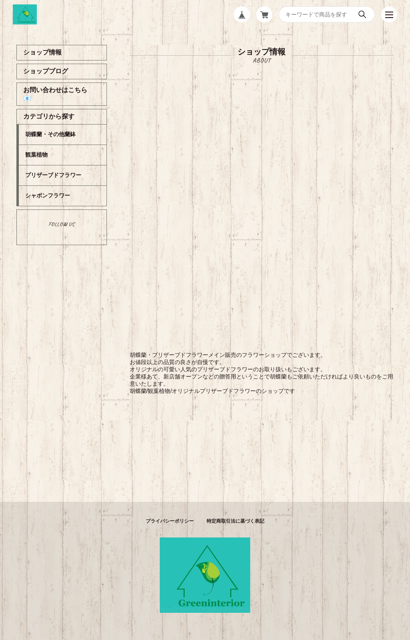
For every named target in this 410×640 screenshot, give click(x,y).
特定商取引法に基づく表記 (235, 521)
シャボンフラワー (47, 195)
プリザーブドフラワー (53, 175)
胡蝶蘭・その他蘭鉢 (50, 134)
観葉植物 (36, 154)
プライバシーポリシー (170, 521)
